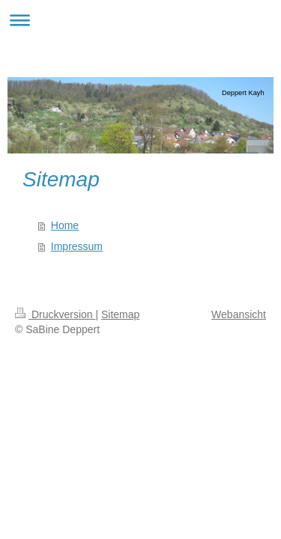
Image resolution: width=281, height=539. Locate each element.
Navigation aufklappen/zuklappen (140, 20)
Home (65, 225)
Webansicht (238, 314)
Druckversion (55, 314)
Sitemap (120, 314)
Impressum (77, 246)
